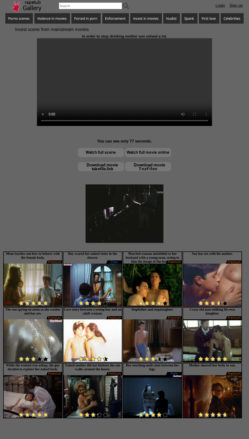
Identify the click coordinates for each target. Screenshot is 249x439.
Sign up (236, 5)
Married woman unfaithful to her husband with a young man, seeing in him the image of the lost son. (152, 257)
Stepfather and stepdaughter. (152, 309)
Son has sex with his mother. (212, 254)
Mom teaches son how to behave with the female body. (33, 255)
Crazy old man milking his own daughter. (212, 311)
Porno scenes (19, 18)
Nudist (171, 18)
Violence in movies (52, 18)
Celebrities (231, 18)
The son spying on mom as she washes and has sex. (32, 311)
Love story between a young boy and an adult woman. (92, 311)
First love (209, 18)
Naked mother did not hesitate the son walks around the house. (92, 367)
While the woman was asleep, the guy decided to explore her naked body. (33, 367)
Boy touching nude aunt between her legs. (152, 367)
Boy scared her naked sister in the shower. (92, 255)
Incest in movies (146, 18)
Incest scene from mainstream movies (52, 29)
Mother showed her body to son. (212, 365)
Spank (189, 18)
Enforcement (115, 18)
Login (220, 5)
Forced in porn (85, 18)
